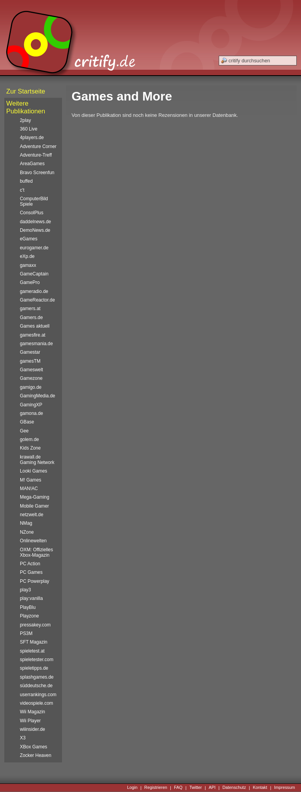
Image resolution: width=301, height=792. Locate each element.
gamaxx (28, 265)
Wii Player (30, 720)
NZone (27, 532)
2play (25, 120)
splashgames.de (36, 677)
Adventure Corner (38, 146)
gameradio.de (34, 291)
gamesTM (30, 361)
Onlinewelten (33, 540)
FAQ (178, 787)
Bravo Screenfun (37, 172)
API (212, 787)
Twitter (195, 787)
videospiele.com (36, 703)
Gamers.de (31, 317)
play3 (25, 590)
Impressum (284, 787)
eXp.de (27, 256)
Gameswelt (31, 369)
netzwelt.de (31, 514)
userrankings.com (38, 694)
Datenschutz (234, 787)
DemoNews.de (35, 230)
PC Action (30, 563)
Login (132, 787)
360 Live (28, 129)
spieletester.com (36, 659)
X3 (23, 738)
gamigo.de (30, 387)
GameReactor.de (37, 300)
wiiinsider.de (32, 729)
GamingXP (31, 404)
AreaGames (32, 163)
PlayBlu (27, 607)
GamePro (30, 282)
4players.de (32, 137)
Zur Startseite (25, 91)
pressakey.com (35, 625)
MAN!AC (29, 488)
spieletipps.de (34, 668)
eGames (28, 239)
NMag (26, 523)
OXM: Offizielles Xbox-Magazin (36, 552)
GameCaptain (34, 274)
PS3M (26, 633)
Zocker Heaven (35, 755)
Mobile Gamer (34, 506)
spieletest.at (32, 651)
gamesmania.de (36, 343)
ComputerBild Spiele (34, 201)
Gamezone (31, 378)
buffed (26, 181)
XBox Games (33, 747)
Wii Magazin (32, 711)
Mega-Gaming (34, 497)
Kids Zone (30, 448)
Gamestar (30, 352)
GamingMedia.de (37, 396)
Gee (24, 431)
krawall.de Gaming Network (37, 459)
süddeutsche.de (36, 685)
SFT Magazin (33, 642)
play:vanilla (31, 598)
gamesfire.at (32, 335)
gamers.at (30, 308)
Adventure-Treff (36, 155)
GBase (27, 422)
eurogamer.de (34, 247)
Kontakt (260, 787)
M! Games (30, 480)
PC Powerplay (34, 581)
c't (22, 190)
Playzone (29, 616)
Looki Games (33, 471)
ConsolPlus (31, 212)
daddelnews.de (35, 221)
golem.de (29, 439)
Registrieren (155, 787)
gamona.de (31, 413)
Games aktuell (35, 326)
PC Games (31, 572)
